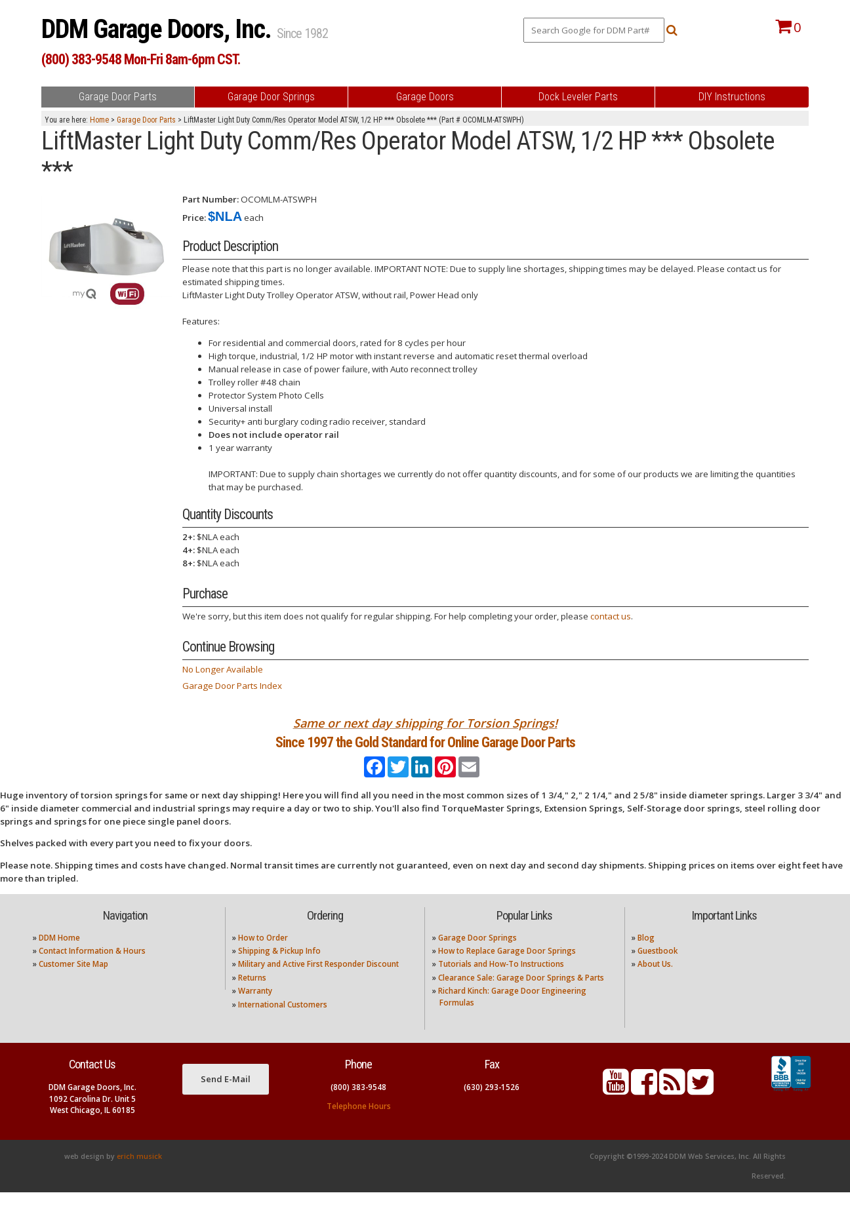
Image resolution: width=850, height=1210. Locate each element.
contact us (610, 616)
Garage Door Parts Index (232, 686)
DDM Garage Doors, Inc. (159, 29)
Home (99, 120)
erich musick (139, 1174)
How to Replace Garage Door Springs (507, 968)
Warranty (255, 1008)
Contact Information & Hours (92, 968)
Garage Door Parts (146, 120)
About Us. (655, 981)
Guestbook (658, 968)
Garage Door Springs (477, 955)
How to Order (263, 955)
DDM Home (59, 955)
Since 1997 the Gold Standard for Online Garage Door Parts (425, 751)
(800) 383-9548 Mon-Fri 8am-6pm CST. (140, 59)
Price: (194, 218)
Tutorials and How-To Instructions (501, 981)
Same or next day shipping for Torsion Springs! (425, 723)
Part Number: (210, 199)
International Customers (282, 1021)
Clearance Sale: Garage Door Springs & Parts (521, 995)
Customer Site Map (73, 981)
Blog (646, 955)
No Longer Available (222, 669)
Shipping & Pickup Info (279, 968)
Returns (252, 995)
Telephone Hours (359, 1124)
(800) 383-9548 (358, 1105)
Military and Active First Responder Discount (318, 981)
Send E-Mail (226, 1096)
